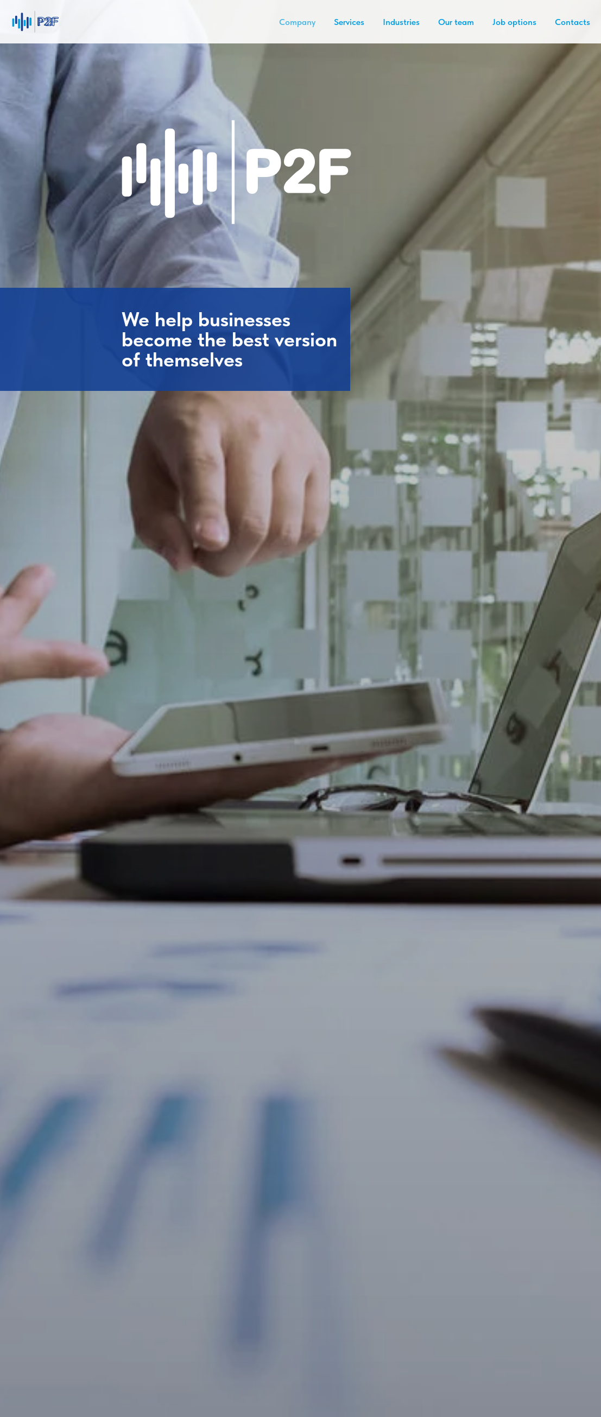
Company (297, 22)
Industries (401, 22)
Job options (514, 22)
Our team (456, 22)
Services (349, 22)
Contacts (572, 22)
